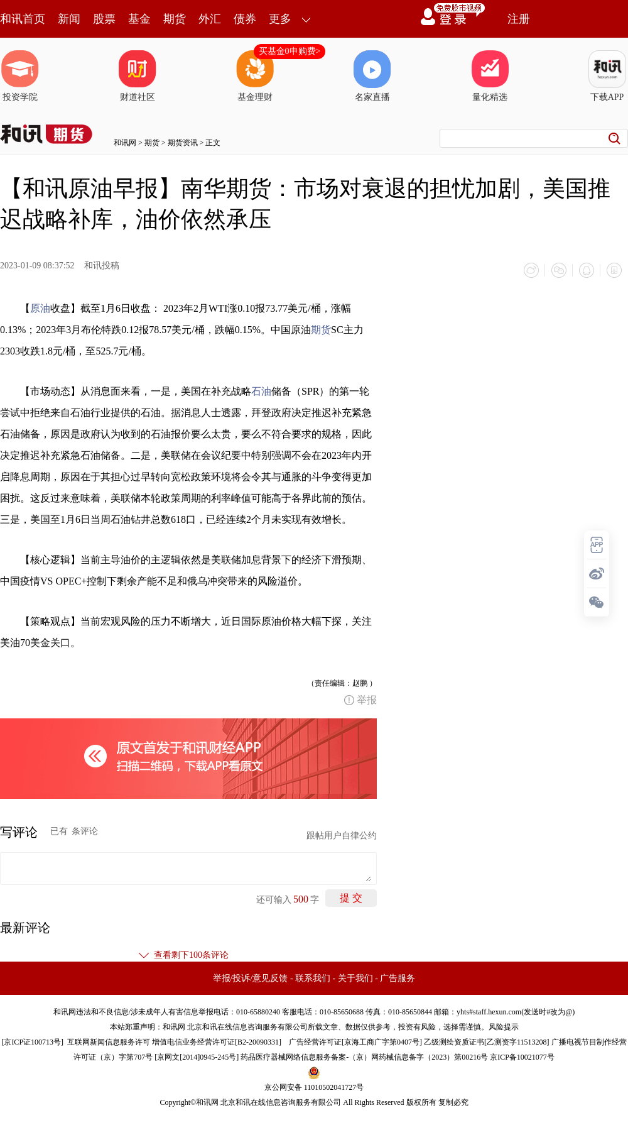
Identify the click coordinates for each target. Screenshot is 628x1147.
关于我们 (355, 978)
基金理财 (255, 76)
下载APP (607, 76)
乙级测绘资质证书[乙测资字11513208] (487, 1042)
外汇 (209, 19)
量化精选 (490, 76)
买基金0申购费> (290, 51)
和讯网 (125, 142)
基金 (139, 19)
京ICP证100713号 (32, 1042)
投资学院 (20, 76)
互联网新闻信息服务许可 (108, 1042)
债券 (245, 19)
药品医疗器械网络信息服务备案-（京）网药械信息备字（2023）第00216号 (364, 1057)
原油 (40, 308)
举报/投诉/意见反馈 (250, 978)
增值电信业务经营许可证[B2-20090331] (216, 1042)
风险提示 (504, 1027)
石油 (261, 391)
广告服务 (397, 978)
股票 (104, 19)
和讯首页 (22, 19)
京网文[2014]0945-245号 (196, 1057)
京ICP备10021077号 (522, 1057)
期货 (174, 19)
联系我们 (312, 978)
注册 (518, 19)
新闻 (69, 19)
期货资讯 (183, 142)
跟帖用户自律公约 (341, 835)
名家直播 (372, 76)
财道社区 (137, 76)
